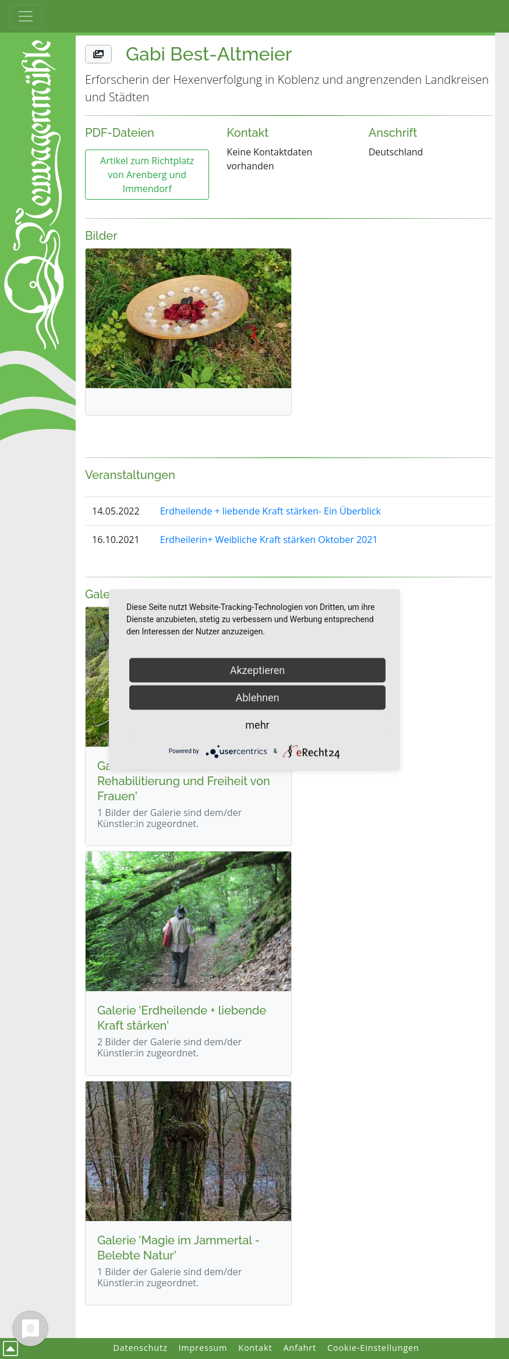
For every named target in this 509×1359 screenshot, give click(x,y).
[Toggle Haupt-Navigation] (25, 16)
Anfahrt (299, 1347)
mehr (257, 724)
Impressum (202, 1347)
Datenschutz (140, 1347)
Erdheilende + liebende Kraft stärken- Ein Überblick (270, 511)
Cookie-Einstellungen (373, 1347)
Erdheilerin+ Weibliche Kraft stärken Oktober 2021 (269, 539)
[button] (98, 54)
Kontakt (255, 1347)
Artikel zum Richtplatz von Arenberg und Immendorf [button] (147, 174)
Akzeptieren (257, 669)
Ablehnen (257, 697)
